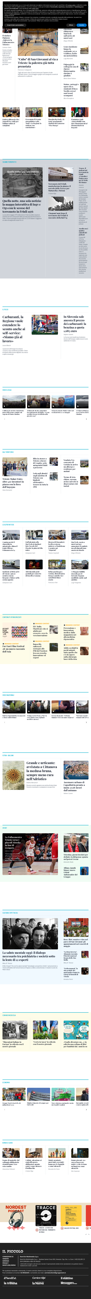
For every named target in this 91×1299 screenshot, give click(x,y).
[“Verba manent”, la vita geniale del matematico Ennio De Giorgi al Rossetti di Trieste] (72, 972)
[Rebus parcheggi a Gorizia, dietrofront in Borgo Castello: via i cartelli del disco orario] (57, 564)
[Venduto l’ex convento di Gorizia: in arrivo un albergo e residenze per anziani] (71, 465)
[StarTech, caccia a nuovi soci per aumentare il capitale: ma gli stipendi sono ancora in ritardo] (80, 535)
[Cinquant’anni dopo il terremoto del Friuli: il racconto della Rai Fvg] (60, 204)
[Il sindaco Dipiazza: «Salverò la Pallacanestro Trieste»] (7, 40)
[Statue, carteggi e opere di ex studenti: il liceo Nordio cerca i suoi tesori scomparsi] (71, 90)
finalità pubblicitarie (14, 14)
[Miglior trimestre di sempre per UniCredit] (38, 1094)
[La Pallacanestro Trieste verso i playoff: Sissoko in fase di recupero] (14, 842)
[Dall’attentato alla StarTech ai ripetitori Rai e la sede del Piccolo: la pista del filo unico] (34, 535)
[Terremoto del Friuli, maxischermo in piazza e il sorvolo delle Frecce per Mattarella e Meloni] (60, 174)
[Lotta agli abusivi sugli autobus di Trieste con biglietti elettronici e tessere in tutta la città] (40, 480)
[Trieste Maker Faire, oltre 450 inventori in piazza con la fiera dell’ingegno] (14, 466)
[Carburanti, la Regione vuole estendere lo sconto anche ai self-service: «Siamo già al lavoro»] (45, 325)
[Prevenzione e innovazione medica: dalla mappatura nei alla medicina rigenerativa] (71, 633)
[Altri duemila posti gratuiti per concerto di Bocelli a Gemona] (34, 564)
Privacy (5, 1263)
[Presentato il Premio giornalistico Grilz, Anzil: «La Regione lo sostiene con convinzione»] (34, 112)
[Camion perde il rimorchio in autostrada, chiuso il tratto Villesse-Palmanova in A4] (11, 535)
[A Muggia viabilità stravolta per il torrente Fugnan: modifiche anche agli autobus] (80, 564)
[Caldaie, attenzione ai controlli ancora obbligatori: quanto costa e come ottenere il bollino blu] (34, 1153)
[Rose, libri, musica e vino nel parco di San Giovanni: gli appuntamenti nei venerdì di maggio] (76, 927)
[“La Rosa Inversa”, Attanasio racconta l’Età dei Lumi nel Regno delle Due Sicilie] (72, 956)
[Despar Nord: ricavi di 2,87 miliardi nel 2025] (14, 1094)
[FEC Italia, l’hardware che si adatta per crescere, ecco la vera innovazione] (40, 631)
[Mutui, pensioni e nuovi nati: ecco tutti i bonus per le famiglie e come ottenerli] (57, 1153)
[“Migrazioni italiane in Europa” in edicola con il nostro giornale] (14, 1030)
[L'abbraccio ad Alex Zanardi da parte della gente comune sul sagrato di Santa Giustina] (14, 401)
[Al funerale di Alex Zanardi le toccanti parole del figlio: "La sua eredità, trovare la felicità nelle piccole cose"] (38, 401)
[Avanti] (86, 419)
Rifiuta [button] (71, 25)
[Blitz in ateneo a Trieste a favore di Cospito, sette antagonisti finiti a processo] (40, 463)
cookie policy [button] (35, 8)
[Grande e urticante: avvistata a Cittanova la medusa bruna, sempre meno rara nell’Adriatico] (13, 775)
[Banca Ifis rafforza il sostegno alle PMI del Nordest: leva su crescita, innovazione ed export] (40, 651)
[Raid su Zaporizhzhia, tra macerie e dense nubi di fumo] (14, 706)
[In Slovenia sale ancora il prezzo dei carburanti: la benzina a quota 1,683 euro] (76, 324)
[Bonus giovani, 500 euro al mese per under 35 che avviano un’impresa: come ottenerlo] (80, 1153)
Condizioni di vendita (7, 1258)
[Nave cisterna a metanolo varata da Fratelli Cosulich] (63, 1094)
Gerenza (5, 1261)
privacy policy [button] (72, 5)
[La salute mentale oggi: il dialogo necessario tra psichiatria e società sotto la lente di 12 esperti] (30, 933)
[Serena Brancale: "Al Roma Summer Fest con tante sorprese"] (63, 706)
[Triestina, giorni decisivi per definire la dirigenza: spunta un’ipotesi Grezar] (76, 842)
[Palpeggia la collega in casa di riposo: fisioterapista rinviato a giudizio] (71, 70)
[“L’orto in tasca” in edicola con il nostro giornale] (45, 1030)
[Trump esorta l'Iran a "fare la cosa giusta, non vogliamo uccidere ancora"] (38, 706)
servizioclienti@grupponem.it (55, 1273)
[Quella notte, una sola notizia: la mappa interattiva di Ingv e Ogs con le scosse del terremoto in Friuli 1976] (22, 182)
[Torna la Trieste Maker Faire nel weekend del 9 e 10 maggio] (63, 401)
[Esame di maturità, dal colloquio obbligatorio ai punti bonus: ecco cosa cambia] (11, 1153)
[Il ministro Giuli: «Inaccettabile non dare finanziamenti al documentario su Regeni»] (80, 112)
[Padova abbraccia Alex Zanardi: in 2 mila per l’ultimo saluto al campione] (11, 112)
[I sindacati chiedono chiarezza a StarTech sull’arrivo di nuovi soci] (71, 32)
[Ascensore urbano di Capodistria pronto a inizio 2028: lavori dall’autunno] (76, 770)
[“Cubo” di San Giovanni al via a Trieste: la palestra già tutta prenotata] (38, 41)
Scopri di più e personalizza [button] (15, 25)
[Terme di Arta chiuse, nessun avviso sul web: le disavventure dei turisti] (71, 481)
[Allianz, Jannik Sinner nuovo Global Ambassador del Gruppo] (71, 872)
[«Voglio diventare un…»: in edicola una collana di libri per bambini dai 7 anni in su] (76, 1030)
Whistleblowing (9, 1265)
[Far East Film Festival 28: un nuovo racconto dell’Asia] (14, 632)
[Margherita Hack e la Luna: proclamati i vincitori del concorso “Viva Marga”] (57, 112)
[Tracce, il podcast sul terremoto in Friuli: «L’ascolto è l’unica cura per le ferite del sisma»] (84, 175)
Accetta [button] (81, 25)
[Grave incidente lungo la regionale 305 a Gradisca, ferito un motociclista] (71, 51)
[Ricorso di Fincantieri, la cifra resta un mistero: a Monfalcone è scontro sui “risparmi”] (57, 535)
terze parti (32, 10)
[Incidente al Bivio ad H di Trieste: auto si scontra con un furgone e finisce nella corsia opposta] (11, 564)
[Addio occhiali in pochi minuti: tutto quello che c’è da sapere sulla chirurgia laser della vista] (71, 653)
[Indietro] (4, 419)
